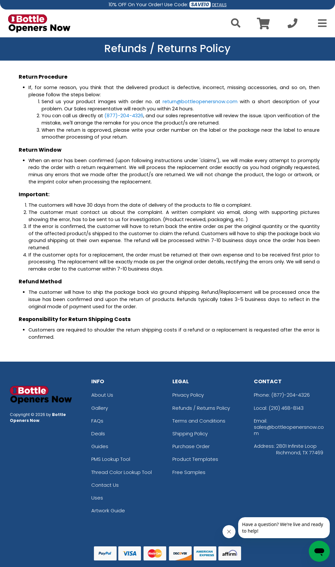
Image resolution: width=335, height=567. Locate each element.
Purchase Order (191, 446)
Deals (98, 433)
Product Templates (195, 459)
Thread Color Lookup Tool (121, 472)
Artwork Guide (108, 510)
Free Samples (188, 472)
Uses (97, 497)
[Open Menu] (320, 23)
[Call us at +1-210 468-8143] (292, 25)
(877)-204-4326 (290, 394)
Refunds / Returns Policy (201, 408)
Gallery (99, 408)
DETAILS (219, 5)
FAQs (97, 420)
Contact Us (105, 485)
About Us (102, 394)
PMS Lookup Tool (110, 459)
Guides (99, 446)
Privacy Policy (188, 394)
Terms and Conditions (198, 420)
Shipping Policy (190, 433)
